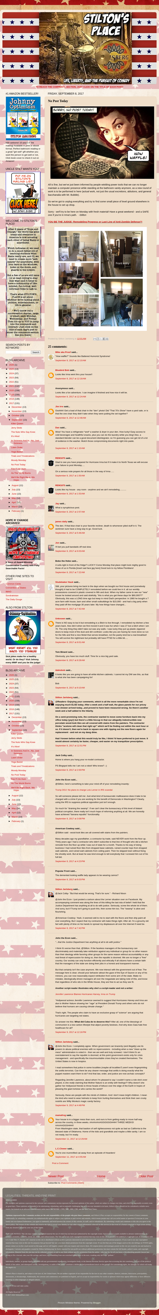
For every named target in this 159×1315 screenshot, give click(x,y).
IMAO (8, 591)
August (15, 485)
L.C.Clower (61, 1148)
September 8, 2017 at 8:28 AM (70, 660)
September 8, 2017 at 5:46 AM (70, 533)
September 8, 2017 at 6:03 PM (70, 879)
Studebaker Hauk (64, 582)
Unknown (60, 618)
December (17, 407)
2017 (12, 403)
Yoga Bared (17, 452)
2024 (12, 373)
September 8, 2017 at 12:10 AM (70, 360)
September (17, 420)
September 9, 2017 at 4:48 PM (70, 1105)
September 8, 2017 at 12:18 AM (70, 378)
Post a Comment (60, 1163)
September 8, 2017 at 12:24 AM (70, 396)
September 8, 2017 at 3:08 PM (70, 818)
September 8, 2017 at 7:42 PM (70, 928)
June (14, 494)
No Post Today (18, 464)
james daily (61, 521)
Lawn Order (17, 447)
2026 (12, 365)
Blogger (97, 1303)
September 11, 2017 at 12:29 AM (71, 1139)
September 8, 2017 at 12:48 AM (70, 418)
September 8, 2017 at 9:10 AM (70, 687)
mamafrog (60, 1115)
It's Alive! (15, 436)
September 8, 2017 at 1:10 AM (70, 448)
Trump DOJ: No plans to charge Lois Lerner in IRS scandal (83, 790)
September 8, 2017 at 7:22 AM (70, 572)
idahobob (60, 670)
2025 (12, 369)
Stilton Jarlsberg (64, 697)
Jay (57, 503)
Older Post (146, 1176)
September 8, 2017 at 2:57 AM (70, 512)
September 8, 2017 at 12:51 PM (70, 745)
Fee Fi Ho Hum (18, 469)
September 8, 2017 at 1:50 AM (70, 475)
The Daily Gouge (14, 599)
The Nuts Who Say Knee (23, 432)
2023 (12, 377)
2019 (12, 394)
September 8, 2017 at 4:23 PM (70, 861)
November (17, 411)
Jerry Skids (16, 428)
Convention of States (16, 588)
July (14, 489)
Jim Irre (59, 406)
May (14, 498)
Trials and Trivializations (23, 456)
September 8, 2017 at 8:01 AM (70, 642)
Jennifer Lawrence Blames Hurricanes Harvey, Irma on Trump (85, 994)
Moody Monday (18, 460)
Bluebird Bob (62, 370)
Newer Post (56, 1176)
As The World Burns (21, 473)
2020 (12, 390)
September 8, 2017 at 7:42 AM (70, 609)
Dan (57, 427)
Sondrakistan (12, 595)
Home (101, 1176)
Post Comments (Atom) (72, 1183)
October (16, 415)
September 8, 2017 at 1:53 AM (70, 493)
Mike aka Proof (63, 352)
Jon (57, 543)
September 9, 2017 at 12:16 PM (70, 1032)
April (14, 502)
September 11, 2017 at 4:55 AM (70, 1157)
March (15, 506)
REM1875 (60, 458)
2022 (12, 382)
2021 (12, 386)
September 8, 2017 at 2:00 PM (70, 770)
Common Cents (13, 584)
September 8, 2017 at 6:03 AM (70, 551)
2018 (12, 399)
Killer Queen (17, 423)
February (16, 511)
